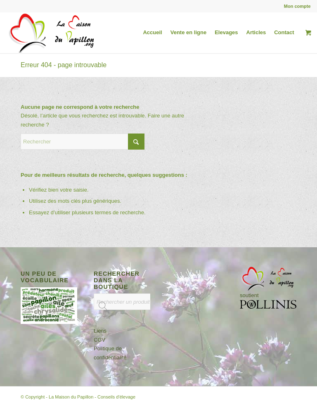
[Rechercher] (82, 142)
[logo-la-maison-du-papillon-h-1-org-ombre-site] (52, 32)
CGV (99, 340)
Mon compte (297, 6)
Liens (100, 331)
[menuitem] (295, 6)
